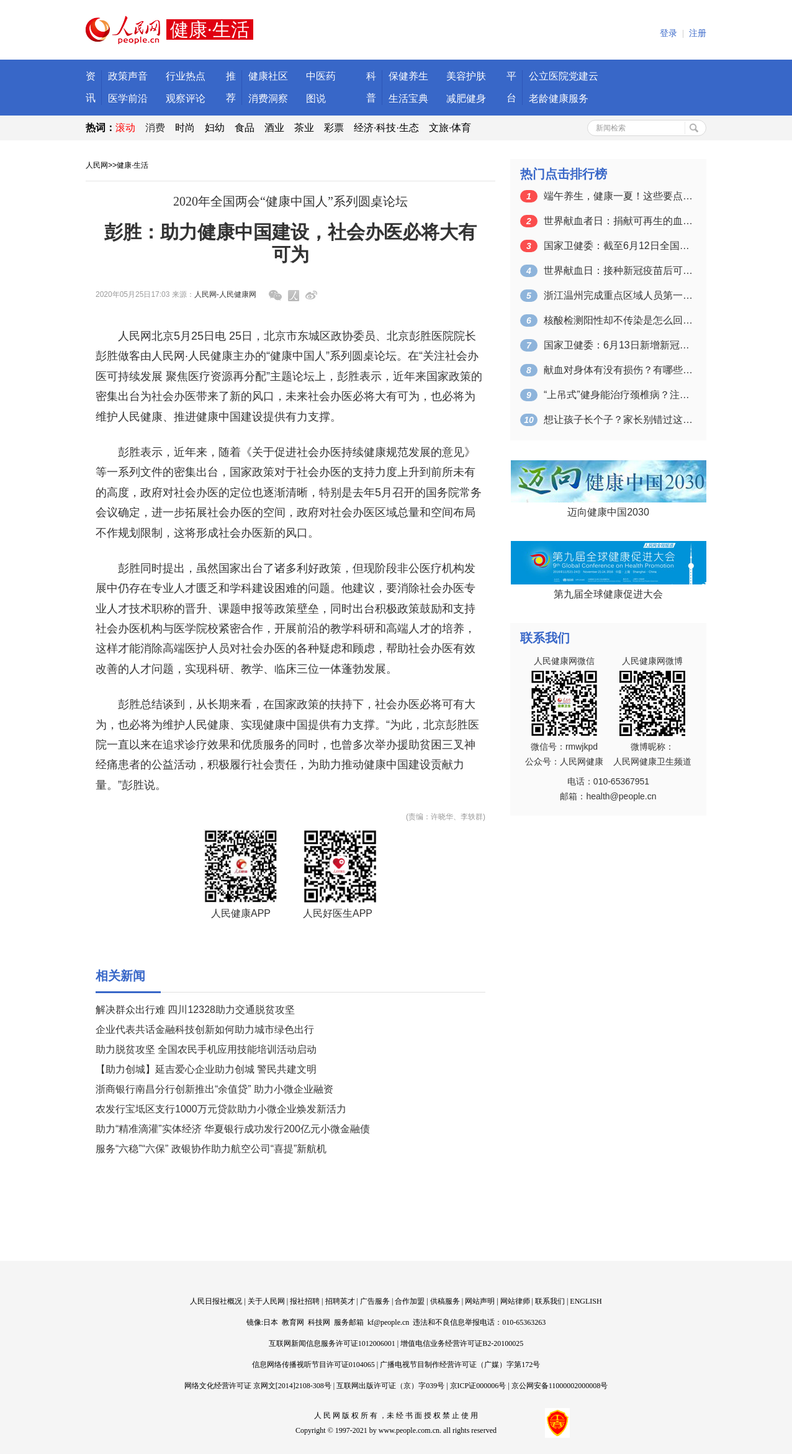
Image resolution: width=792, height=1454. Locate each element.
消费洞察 (268, 98)
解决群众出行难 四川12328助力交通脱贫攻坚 (195, 1009)
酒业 (274, 127)
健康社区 (268, 76)
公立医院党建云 (563, 76)
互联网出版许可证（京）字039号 (390, 1385)
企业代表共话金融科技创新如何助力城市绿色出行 (205, 1029)
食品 (244, 127)
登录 (668, 33)
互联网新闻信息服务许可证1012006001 (332, 1343)
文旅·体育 (450, 127)
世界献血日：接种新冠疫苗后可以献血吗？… (618, 270)
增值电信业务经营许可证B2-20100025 (461, 1343)
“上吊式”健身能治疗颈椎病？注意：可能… (618, 394)
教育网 (293, 1322)
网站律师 (515, 1301)
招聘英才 (340, 1301)
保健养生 (408, 76)
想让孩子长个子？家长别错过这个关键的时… (618, 419)
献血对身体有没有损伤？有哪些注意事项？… (618, 370)
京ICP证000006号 (478, 1385)
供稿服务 (445, 1301)
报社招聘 (305, 1301)
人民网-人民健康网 (225, 294)
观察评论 (185, 98)
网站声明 (480, 1301)
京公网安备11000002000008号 (559, 1385)
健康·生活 (132, 165)
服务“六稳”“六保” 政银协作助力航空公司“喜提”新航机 (211, 1148)
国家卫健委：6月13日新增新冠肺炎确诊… (618, 345)
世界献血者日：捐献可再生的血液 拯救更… (618, 221)
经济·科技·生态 (386, 127)
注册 (697, 33)
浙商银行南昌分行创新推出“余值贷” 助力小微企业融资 (214, 1089)
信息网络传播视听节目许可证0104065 (313, 1364)
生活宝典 (408, 98)
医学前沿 (128, 98)
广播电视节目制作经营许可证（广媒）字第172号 (460, 1364)
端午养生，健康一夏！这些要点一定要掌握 (618, 196)
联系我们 (550, 1301)
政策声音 (128, 76)
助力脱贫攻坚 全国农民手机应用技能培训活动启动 (206, 1049)
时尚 (185, 127)
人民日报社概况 (216, 1301)
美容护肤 (466, 76)
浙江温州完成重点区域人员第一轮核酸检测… (618, 295)
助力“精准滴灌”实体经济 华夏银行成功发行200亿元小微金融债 (233, 1129)
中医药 (321, 76)
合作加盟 (410, 1301)
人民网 (97, 165)
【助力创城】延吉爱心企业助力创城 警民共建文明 (206, 1069)
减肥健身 (466, 98)
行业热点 (185, 76)
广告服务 (375, 1301)
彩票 (334, 127)
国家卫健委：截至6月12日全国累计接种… (618, 245)
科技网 (319, 1322)
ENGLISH (585, 1301)
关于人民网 (266, 1301)
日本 (270, 1322)
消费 (155, 127)
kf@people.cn (388, 1322)
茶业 (304, 127)
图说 (316, 98)
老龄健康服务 (558, 98)
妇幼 (215, 127)
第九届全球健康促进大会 (608, 594)
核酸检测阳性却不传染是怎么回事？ (618, 320)
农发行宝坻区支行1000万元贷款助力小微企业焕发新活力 (221, 1109)
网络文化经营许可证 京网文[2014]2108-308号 (257, 1385)
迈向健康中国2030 (608, 512)
